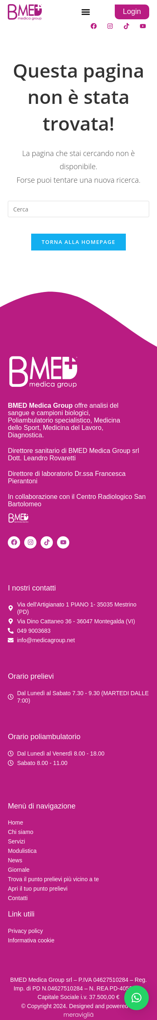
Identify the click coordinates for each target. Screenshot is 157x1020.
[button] (86, 12)
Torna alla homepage (79, 242)
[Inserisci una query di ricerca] (78, 209)
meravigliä (79, 1015)
